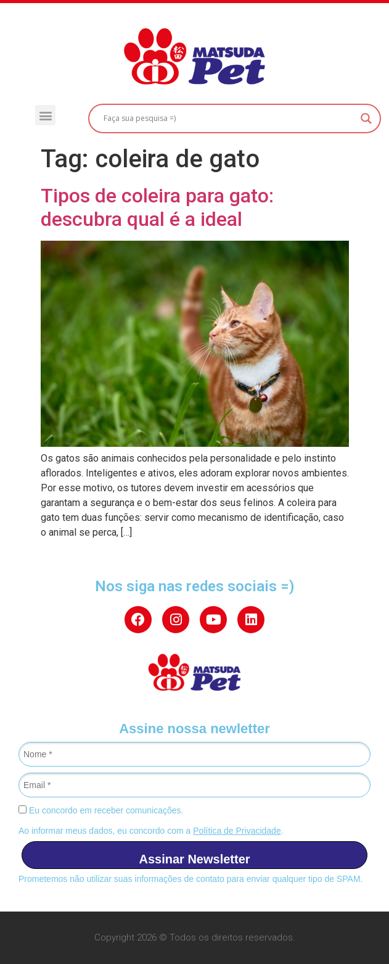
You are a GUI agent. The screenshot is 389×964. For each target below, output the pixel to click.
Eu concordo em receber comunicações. (100, 810)
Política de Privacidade (236, 831)
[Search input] (229, 118)
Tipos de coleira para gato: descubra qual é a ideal (157, 207)
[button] (45, 115)
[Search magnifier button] (366, 118)
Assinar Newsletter (194, 859)
